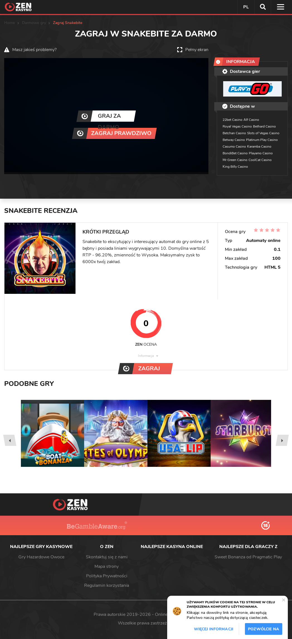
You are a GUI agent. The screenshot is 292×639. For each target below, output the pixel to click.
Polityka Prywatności (106, 576)
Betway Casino (234, 139)
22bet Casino (232, 119)
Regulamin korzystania (106, 585)
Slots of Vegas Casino (263, 133)
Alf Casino (251, 119)
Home (9, 22)
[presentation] (9, 440)
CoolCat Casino (260, 160)
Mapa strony (106, 566)
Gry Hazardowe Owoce (41, 557)
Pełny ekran (196, 50)
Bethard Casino (264, 126)
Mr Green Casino (235, 160)
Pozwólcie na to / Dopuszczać (263, 630)
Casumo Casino (234, 146)
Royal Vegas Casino (237, 126)
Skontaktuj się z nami (107, 557)
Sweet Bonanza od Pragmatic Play (248, 557)
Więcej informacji (213, 629)
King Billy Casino (235, 166)
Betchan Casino (234, 133)
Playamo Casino (261, 153)
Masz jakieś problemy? (34, 50)
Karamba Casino (259, 146)
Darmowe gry (34, 22)
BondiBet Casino (235, 153)
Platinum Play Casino (262, 139)
